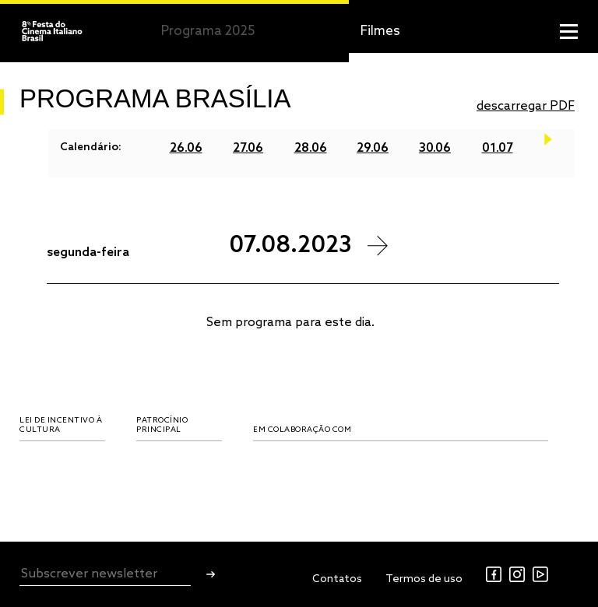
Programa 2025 (208, 31)
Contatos (337, 579)
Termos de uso (424, 579)
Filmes (380, 31)
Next (548, 148)
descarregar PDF (526, 106)
